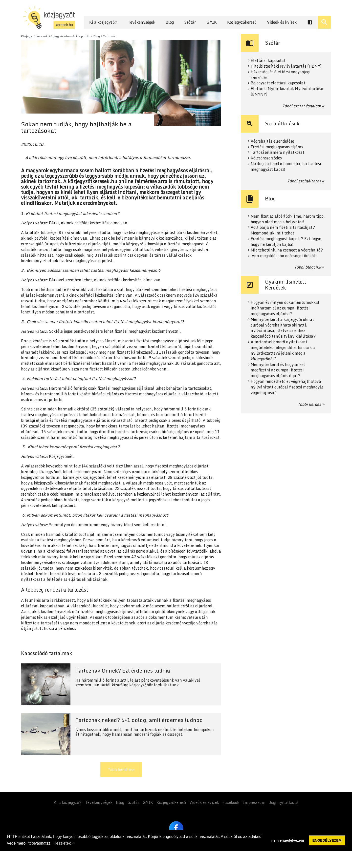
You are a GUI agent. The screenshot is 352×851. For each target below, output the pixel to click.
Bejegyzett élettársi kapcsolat (278, 83)
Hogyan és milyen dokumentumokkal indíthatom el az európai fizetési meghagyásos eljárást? (285, 308)
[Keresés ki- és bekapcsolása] (324, 22)
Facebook (230, 802)
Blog (170, 22)
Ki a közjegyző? (103, 22)
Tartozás (109, 36)
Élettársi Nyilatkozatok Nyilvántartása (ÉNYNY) (287, 91)
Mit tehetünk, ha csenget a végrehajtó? (287, 250)
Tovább (121, 684)
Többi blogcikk (307, 267)
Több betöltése (121, 769)
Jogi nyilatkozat (284, 802)
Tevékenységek (141, 22)
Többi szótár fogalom (301, 106)
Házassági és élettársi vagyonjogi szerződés (280, 74)
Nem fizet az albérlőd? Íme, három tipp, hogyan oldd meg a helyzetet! (288, 219)
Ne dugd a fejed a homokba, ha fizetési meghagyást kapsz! (286, 166)
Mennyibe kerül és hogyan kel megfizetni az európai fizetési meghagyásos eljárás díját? (278, 370)
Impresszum (254, 802)
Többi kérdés (309, 404)
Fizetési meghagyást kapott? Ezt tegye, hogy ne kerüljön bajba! (286, 241)
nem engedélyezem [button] (287, 840)
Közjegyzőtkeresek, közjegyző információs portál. (55, 36)
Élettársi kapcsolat (268, 60)
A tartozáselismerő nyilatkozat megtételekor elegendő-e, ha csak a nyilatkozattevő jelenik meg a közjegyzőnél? (283, 350)
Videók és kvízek (282, 22)
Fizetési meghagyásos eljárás (277, 147)
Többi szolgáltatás (304, 181)
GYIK (211, 22)
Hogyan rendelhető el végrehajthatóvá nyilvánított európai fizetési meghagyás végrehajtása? (287, 387)
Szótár (190, 22)
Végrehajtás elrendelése (272, 141)
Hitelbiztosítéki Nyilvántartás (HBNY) (286, 66)
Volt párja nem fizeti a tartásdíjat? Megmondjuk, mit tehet (283, 230)
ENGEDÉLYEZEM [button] (327, 840)
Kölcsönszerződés (266, 158)
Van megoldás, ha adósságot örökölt (284, 256)
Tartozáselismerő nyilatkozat (277, 152)
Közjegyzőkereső (242, 22)
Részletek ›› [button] (63, 843)
